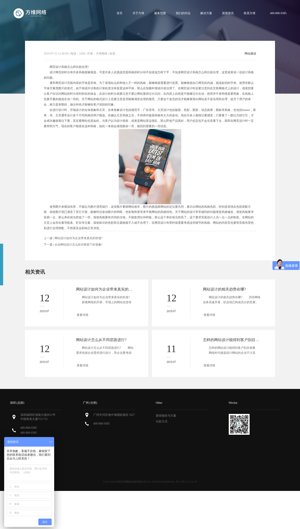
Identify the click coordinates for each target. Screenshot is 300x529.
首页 (119, 13)
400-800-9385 (28, 427)
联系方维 (249, 13)
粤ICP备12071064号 (186, 481)
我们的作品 (183, 13)
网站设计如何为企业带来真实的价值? (78, 238)
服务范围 (160, 13)
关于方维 (138, 13)
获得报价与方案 (166, 415)
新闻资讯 (228, 13)
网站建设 (250, 53)
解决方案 (206, 13)
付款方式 (162, 421)
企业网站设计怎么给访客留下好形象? (78, 244)
